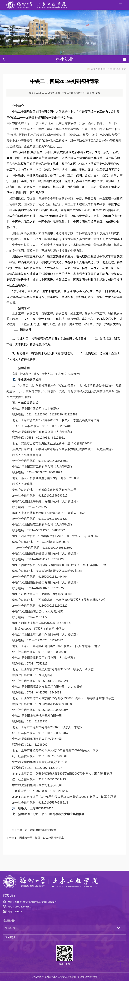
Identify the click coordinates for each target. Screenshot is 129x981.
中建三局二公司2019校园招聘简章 (36, 830)
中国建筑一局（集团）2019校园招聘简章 (40, 837)
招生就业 (102, 69)
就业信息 (114, 69)
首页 (93, 69)
